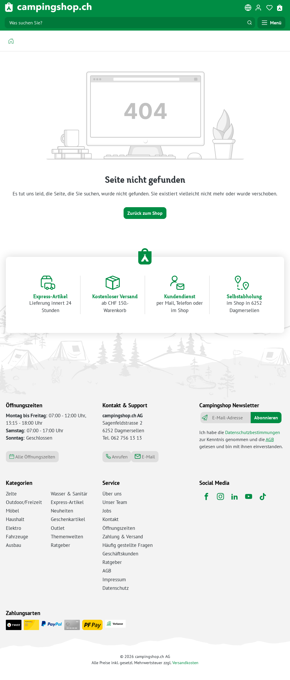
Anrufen (117, 457)
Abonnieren (266, 418)
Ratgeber (60, 545)
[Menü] (271, 23)
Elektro (13, 528)
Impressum (114, 579)
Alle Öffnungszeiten (32, 457)
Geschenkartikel (68, 519)
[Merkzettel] (269, 7)
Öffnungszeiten (118, 528)
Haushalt (15, 519)
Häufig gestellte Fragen (127, 545)
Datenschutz (115, 588)
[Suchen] (249, 22)
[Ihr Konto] (258, 7)
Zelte (11, 493)
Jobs (106, 511)
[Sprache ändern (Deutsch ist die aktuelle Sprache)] (248, 8)
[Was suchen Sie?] (124, 22)
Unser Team (114, 502)
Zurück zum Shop (145, 213)
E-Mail (145, 457)
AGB (270, 439)
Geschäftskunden (120, 553)
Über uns (112, 493)
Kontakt (110, 519)
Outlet (58, 528)
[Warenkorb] (280, 7)
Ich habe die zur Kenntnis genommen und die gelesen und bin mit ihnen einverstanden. (241, 439)
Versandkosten (185, 662)
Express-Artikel (67, 502)
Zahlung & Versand (122, 536)
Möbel (12, 511)
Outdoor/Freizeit (24, 502)
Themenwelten (67, 536)
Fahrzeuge (17, 536)
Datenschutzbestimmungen (252, 432)
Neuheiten (62, 511)
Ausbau (13, 545)
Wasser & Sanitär (69, 493)
